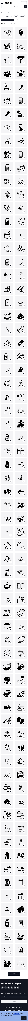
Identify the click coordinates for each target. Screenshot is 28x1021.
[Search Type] (3, 6)
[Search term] (15, 6)
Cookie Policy (16, 1013)
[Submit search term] (25, 6)
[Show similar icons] (10, 35)
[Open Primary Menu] (2, 3)
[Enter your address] (14, 996)
